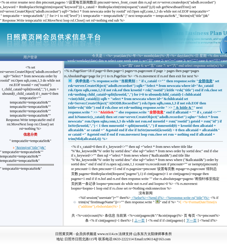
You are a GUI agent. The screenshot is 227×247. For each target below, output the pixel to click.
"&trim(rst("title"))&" (30, 148)
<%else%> (139, 198)
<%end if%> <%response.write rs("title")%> (178, 198)
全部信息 (205, 81)
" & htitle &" (183, 108)
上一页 (139, 220)
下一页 (191, 220)
